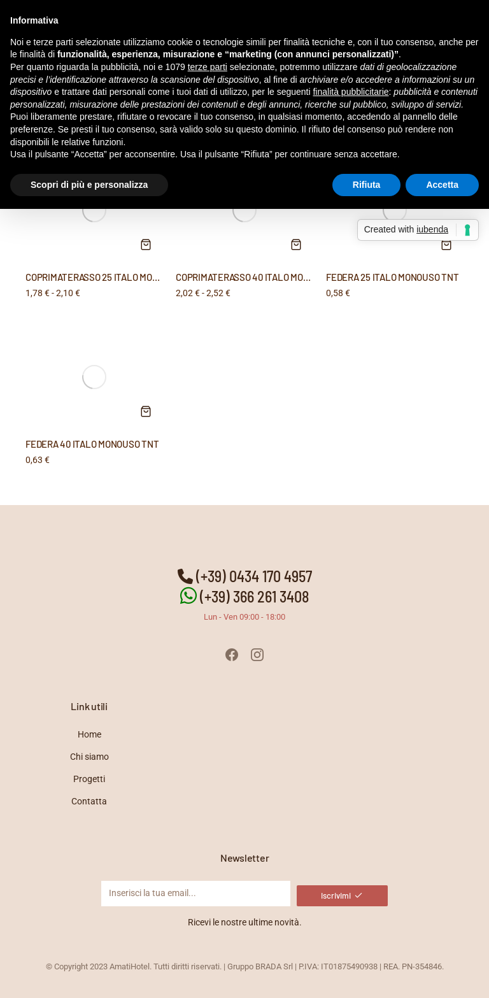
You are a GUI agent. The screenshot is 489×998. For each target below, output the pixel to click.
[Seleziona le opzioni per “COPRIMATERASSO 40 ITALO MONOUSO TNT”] (296, 244)
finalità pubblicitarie (350, 92)
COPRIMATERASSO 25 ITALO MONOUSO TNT (112, 277)
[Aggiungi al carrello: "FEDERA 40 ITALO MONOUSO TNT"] (146, 411)
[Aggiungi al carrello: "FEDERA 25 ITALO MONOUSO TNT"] (446, 244)
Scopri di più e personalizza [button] (89, 185)
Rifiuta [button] (367, 185)
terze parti (207, 67)
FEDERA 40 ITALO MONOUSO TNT (92, 444)
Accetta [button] (442, 185)
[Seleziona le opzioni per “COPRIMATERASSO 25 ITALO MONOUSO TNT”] (146, 244)
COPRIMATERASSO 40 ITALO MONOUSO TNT (263, 277)
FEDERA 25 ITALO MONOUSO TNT (392, 277)
